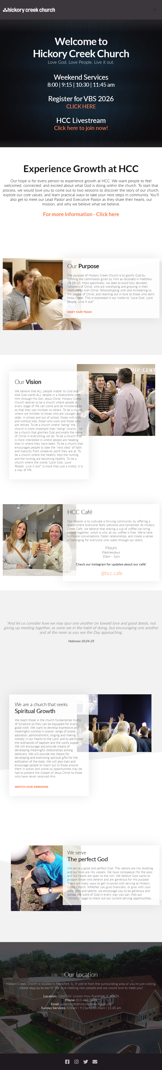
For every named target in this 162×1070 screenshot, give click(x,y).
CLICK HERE (81, 107)
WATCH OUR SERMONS (31, 787)
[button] (153, 9)
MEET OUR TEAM (79, 312)
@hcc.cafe (111, 573)
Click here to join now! (81, 128)
